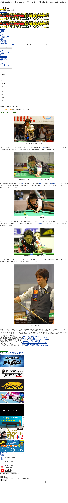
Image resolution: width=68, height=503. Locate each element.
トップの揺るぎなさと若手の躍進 (13, 353)
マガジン (2, 38)
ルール (1, 34)
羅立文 (23, 183)
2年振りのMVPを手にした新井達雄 (14, 352)
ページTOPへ (3, 354)
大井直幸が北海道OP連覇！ (29, 338)
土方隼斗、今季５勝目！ (34, 340)
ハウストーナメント (4, 65)
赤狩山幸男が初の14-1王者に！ (40, 339)
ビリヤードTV (3, 42)
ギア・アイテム (3, 56)
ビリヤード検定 (3, 41)
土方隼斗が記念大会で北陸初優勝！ (31, 344)
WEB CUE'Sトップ (5, 44)
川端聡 (53, 183)
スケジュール (3, 31)
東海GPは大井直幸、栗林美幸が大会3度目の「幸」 (34, 343)
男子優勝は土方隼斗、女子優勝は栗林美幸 (33, 341)
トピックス (2, 29)
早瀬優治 (40, 223)
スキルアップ (3, 33)
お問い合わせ (3, 12)
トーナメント (3, 50)
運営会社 (2, 453)
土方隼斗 (44, 147)
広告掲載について (4, 452)
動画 (1, 60)
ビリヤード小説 (3, 37)
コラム (1, 62)
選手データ (2, 32)
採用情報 (2, 454)
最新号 (1, 39)
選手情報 (2, 53)
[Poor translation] (5, 480)
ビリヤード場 (3, 58)
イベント (2, 51)
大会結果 (2, 30)
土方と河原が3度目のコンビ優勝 (29, 336)
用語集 (1, 35)
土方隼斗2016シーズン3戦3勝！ (41, 337)
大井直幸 (41, 183)
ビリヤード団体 (3, 57)
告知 (1, 54)
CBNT (2, 63)
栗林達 (49, 183)
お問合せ (2, 455)
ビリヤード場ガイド (4, 36)
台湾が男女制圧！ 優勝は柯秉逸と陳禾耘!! (37, 345)
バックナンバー (3, 40)
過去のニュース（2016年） (18, 44)
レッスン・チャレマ (4, 52)
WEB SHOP (3, 43)
